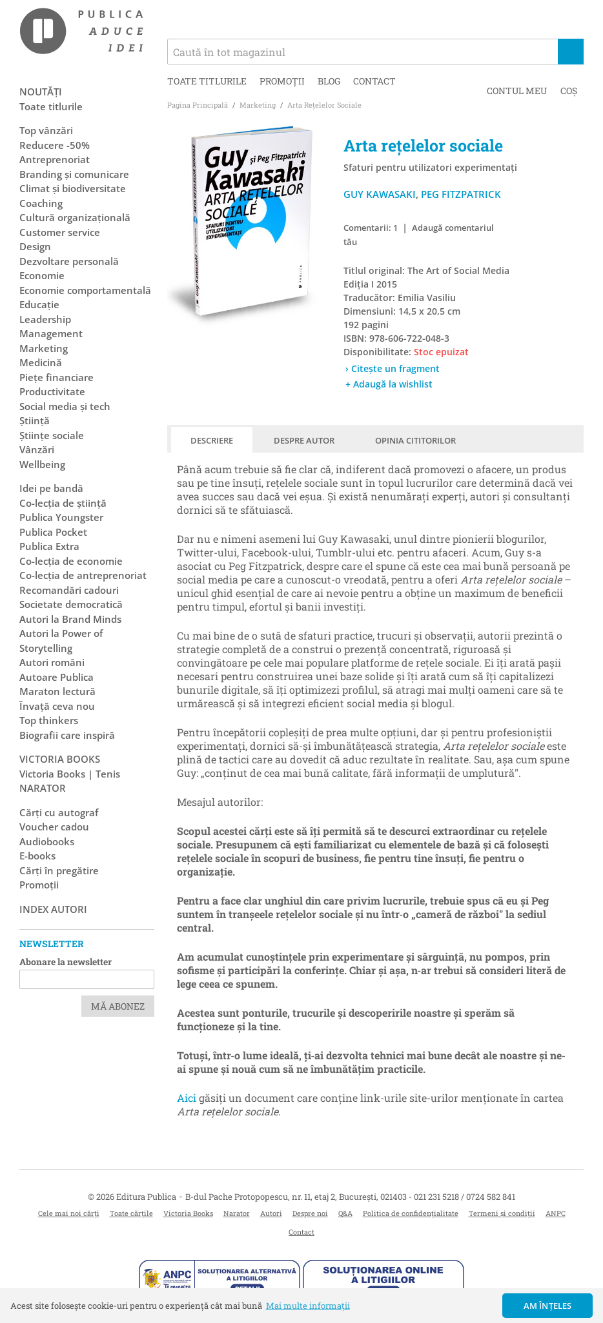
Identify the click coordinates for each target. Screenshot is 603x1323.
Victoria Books (188, 1213)
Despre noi (310, 1213)
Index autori (53, 909)
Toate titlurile (207, 81)
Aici (186, 1097)
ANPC (556, 1213)
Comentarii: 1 (370, 227)
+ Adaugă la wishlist (389, 384)
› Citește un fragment (392, 368)
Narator (236, 1213)
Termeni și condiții (502, 1213)
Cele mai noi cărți (68, 1213)
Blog (329, 81)
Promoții (282, 81)
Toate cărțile (131, 1213)
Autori (271, 1213)
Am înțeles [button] (548, 1305)
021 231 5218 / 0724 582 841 (464, 1196)
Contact (374, 81)
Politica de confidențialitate (410, 1213)
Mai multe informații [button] (308, 1305)
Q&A (345, 1213)
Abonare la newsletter (65, 962)
